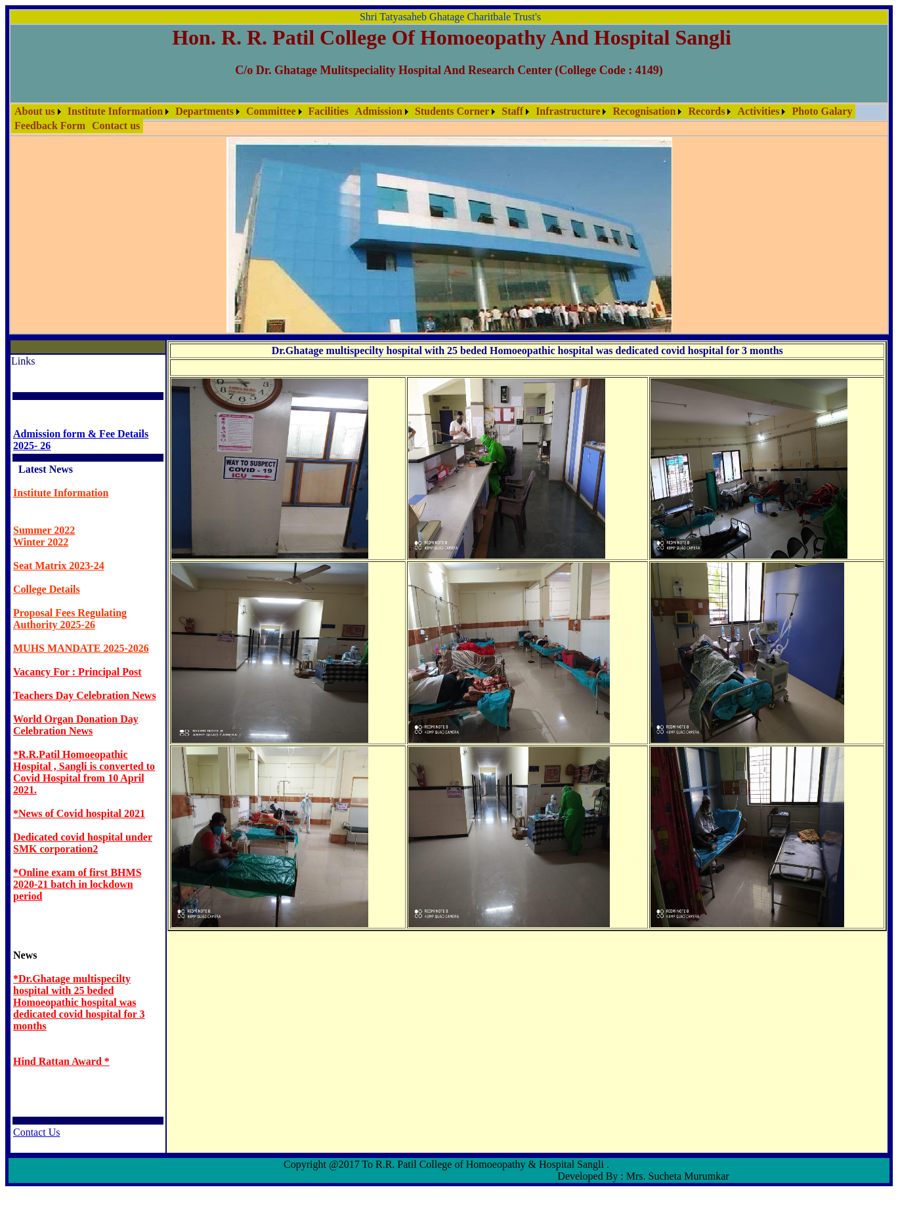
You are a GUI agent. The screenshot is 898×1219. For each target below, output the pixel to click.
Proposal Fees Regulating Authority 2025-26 (70, 618)
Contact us (116, 125)
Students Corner (452, 111)
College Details (46, 589)
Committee (271, 111)
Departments (204, 111)
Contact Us (36, 1132)
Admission (378, 111)
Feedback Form (49, 125)
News (25, 955)
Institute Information (115, 111)
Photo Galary (822, 111)
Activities (758, 111)
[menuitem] (37, 111)
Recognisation (643, 111)
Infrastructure (568, 111)
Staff (512, 111)
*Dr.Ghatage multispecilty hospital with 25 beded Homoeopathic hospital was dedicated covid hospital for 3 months (79, 1002)
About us (34, 111)
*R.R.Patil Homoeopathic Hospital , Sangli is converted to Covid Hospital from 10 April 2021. (84, 772)
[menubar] (449, 118)
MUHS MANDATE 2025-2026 (81, 648)
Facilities (329, 111)
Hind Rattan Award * (61, 1061)
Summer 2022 (44, 530)
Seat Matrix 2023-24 (58, 565)
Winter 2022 (40, 542)
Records (706, 111)
